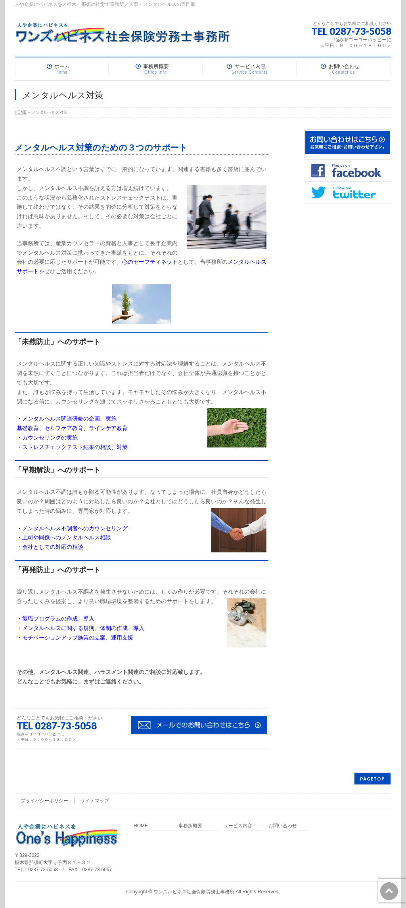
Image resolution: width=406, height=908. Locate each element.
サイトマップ (94, 800)
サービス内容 (238, 825)
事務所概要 (190, 825)
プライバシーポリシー (44, 800)
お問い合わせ (282, 825)
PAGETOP (372, 778)
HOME (141, 825)
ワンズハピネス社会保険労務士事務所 (193, 892)
